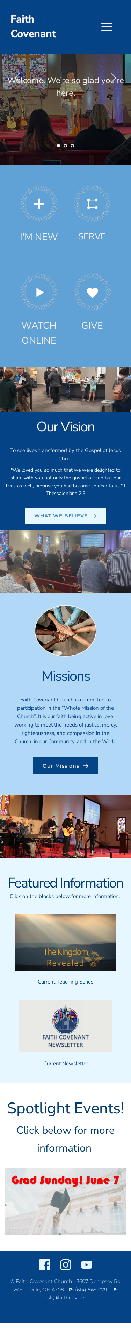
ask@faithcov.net (65, 1297)
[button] (106, 27)
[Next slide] (113, 77)
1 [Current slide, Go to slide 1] (58, 145)
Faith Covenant (33, 26)
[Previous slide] (17, 77)
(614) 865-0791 (92, 1289)
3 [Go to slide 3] (72, 145)
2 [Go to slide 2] (65, 145)
